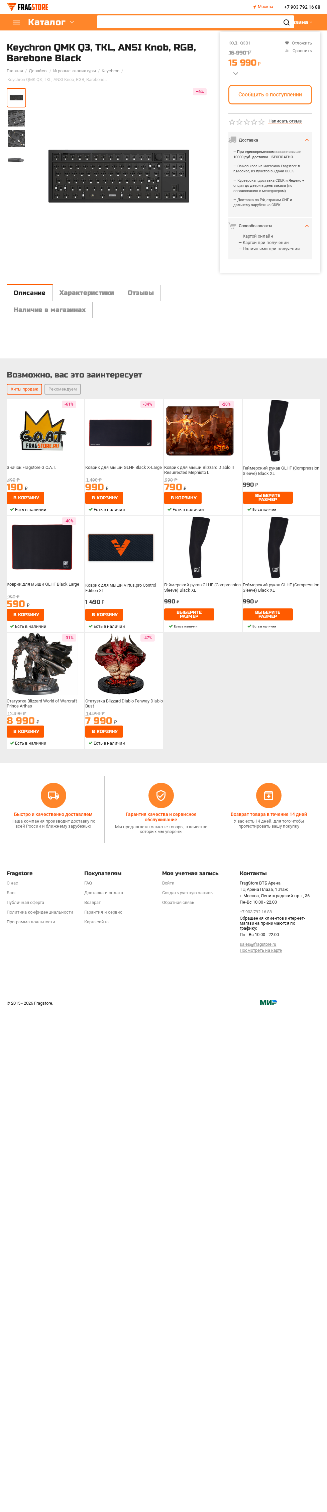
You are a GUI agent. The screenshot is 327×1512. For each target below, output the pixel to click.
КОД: (233, 43)
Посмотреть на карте (261, 1450)
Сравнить (298, 50)
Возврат (92, 1403)
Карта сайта (96, 1422)
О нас (12, 1383)
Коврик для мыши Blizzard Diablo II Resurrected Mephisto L (200, 988)
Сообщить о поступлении (270, 94)
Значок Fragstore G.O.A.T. (34, 986)
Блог (11, 1393)
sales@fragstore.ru (258, 1444)
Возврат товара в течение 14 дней (269, 1315)
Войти (168, 1383)
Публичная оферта (25, 1403)
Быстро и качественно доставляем (53, 1315)
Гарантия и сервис (103, 1412)
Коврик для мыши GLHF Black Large (43, 1102)
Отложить (298, 43)
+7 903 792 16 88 (302, 7)
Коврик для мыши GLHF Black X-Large (123, 986)
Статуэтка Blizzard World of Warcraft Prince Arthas (43, 1222)
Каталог (47, 22)
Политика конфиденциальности (40, 1412)
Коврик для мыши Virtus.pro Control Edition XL (122, 1105)
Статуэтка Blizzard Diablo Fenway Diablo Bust (119, 1222)
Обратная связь (178, 1403)
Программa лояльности (31, 1422)
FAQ (88, 1383)
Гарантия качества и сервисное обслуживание (161, 1317)
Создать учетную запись (187, 1393)
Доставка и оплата (103, 1393)
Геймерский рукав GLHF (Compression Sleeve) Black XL (274, 988)
